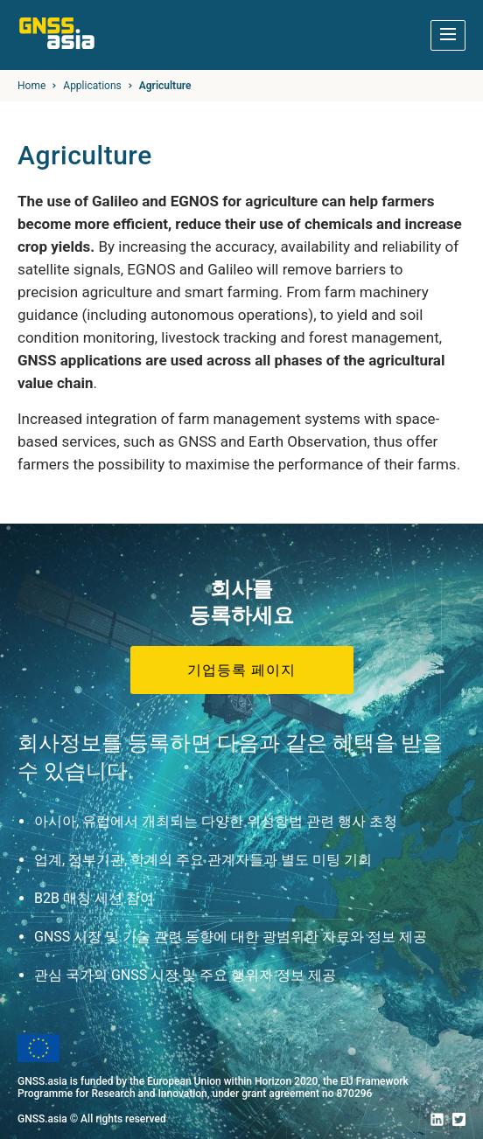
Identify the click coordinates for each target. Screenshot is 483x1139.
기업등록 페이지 (241, 670)
